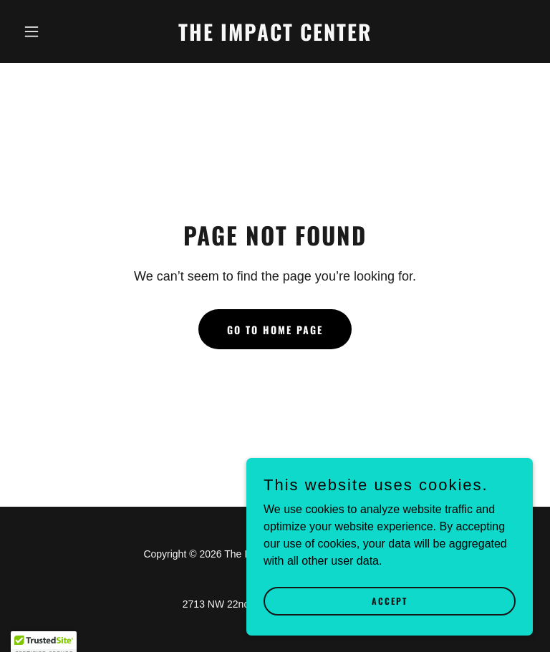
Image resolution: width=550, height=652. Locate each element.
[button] (56, 31)
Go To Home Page (275, 329)
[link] (275, 37)
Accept (389, 630)
